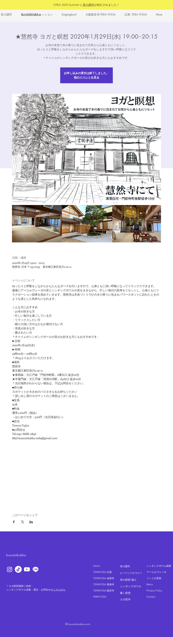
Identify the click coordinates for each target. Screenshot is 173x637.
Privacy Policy (154, 590)
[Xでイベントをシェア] (22, 521)
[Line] (35, 569)
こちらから (59, 589)
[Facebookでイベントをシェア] (14, 521)
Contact (151, 596)
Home (96, 565)
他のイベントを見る (86, 77)
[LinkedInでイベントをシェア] (31, 521)
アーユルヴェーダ (156, 572)
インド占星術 (154, 578)
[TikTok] (18, 569)
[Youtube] (26, 569)
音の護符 (88, 5)
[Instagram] (9, 569)
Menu (150, 584)
